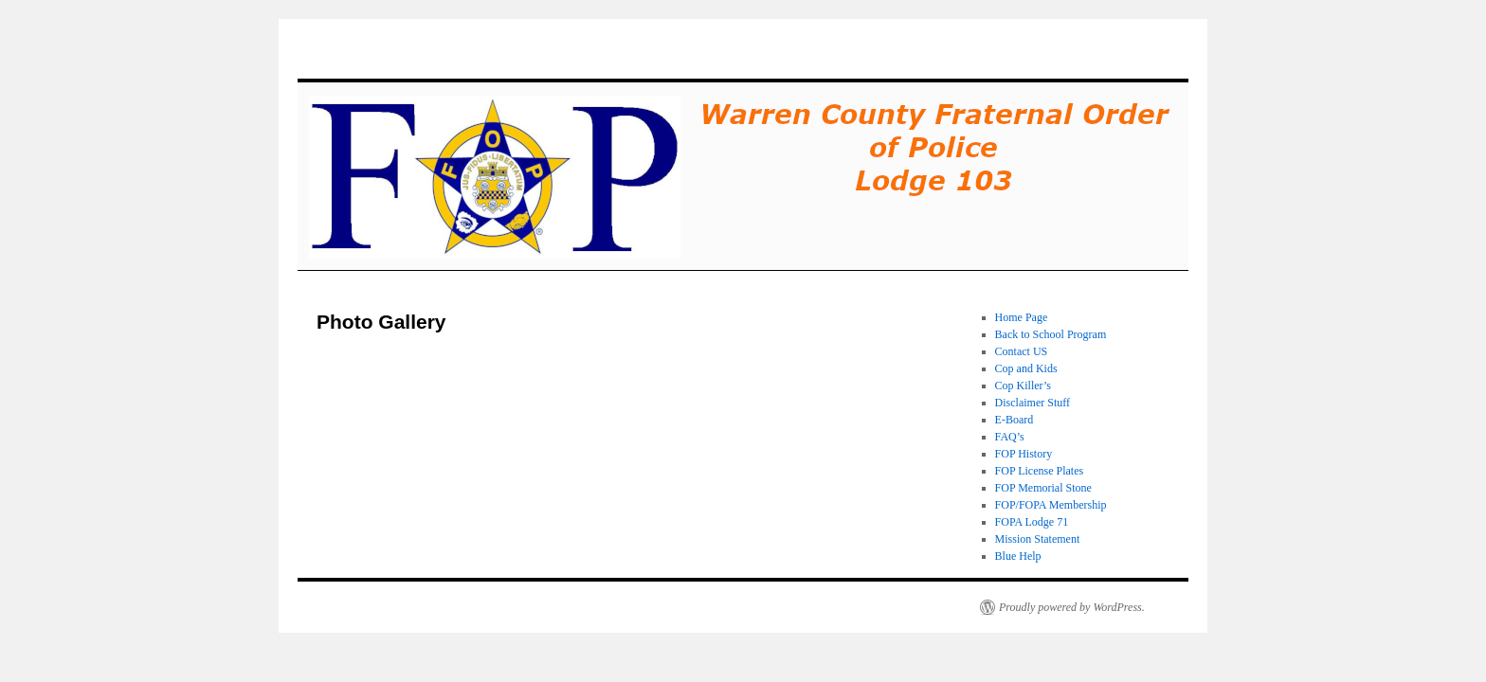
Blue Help (1018, 556)
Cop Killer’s (1023, 385)
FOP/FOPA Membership (1051, 505)
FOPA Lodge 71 (1032, 522)
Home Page (1021, 317)
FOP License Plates (1039, 470)
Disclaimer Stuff (1032, 402)
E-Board (1014, 419)
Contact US (1021, 351)
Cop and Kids (1026, 368)
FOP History (1024, 453)
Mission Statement (1037, 539)
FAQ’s (1009, 436)
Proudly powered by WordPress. (1072, 607)
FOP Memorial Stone (1043, 487)
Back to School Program (1051, 334)
